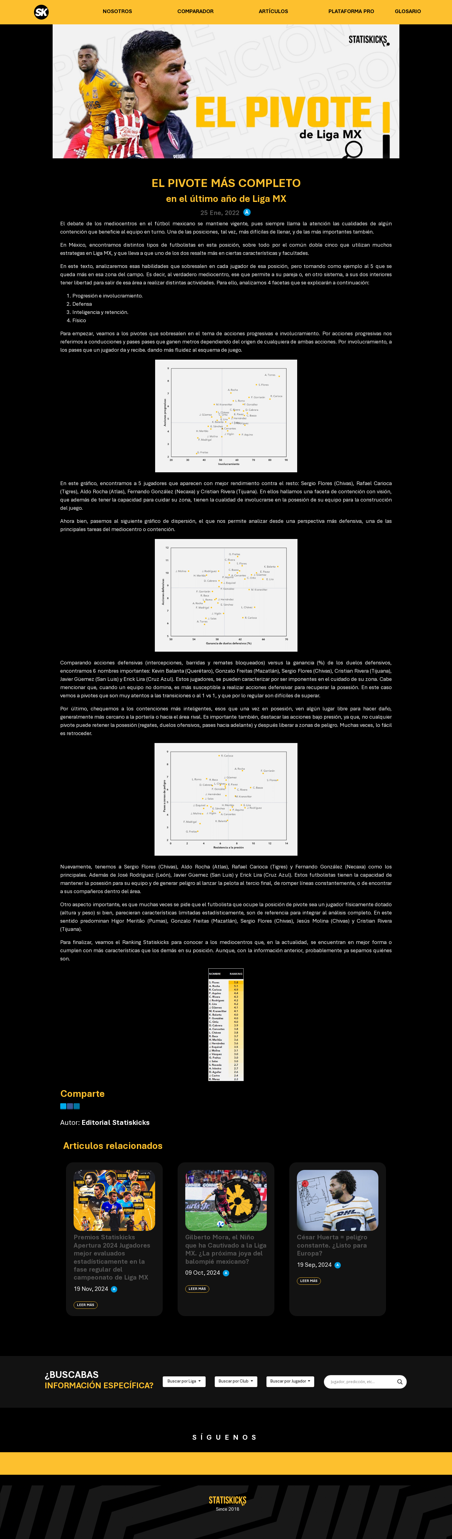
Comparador (195, 12)
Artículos (273, 12)
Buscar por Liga (182, 1381)
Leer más (85, 1305)
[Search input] (362, 1382)
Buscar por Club (234, 1381)
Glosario (408, 12)
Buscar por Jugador (288, 1381)
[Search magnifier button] (400, 1382)
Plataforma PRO (351, 12)
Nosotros (117, 12)
